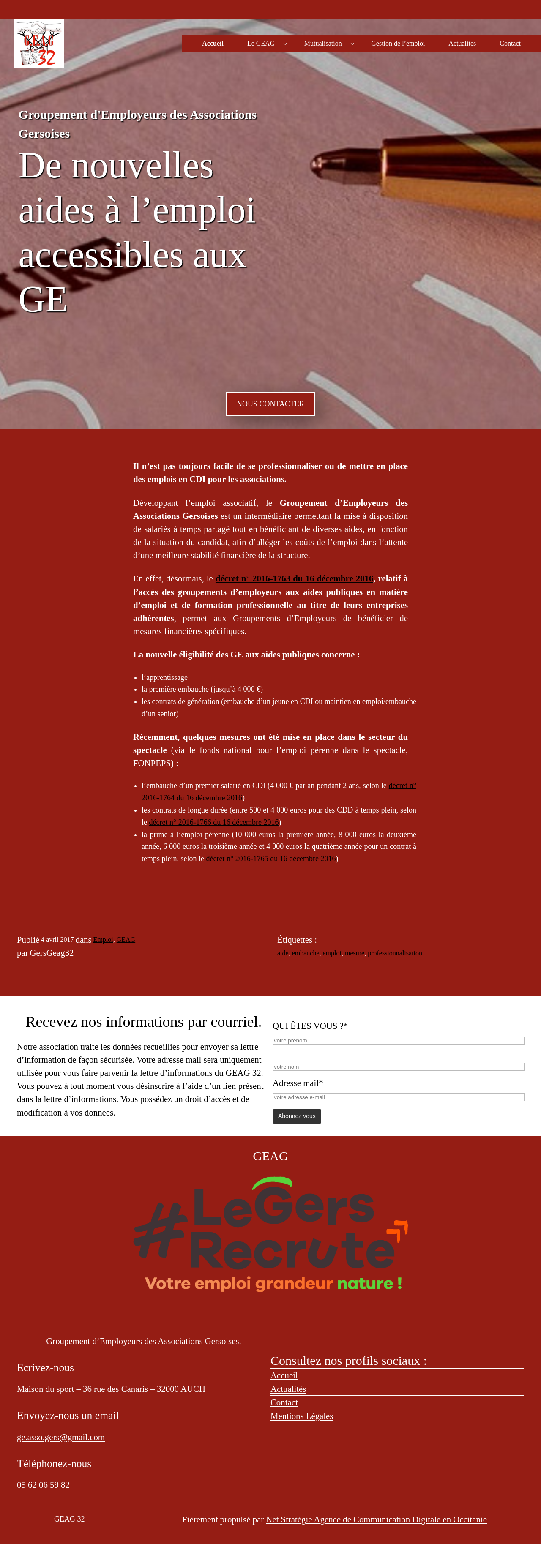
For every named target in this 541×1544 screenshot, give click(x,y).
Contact (284, 1402)
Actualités (288, 1389)
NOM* (285, 1052)
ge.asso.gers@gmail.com (61, 1437)
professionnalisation (395, 953)
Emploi (103, 939)
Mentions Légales (301, 1416)
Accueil (284, 1375)
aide (283, 953)
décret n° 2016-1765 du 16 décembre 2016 (271, 858)
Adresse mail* (298, 1083)
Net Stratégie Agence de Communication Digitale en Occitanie (376, 1519)
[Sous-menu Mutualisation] (352, 43)
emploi (332, 953)
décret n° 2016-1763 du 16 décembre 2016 (294, 578)
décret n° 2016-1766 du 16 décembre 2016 (214, 822)
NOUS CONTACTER (270, 404)
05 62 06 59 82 (43, 1484)
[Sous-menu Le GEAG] (285, 43)
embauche (306, 953)
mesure (354, 953)
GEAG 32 (69, 1519)
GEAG (126, 939)
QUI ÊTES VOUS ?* (310, 1026)
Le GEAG (261, 43)
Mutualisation (323, 43)
